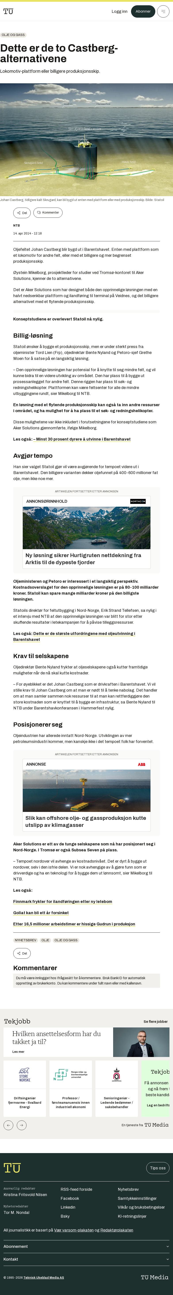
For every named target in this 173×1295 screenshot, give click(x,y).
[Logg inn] (119, 11)
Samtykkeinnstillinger (137, 1198)
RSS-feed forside (76, 1189)
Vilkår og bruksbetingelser (141, 1207)
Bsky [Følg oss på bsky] (65, 1216)
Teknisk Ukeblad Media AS (43, 1277)
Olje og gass (13, 35)
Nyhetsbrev (25, 940)
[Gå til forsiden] (8, 11)
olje (45, 940)
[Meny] (163, 11)
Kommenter (48, 212)
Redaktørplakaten (116, 1230)
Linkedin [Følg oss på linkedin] (68, 1207)
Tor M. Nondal (16, 1212)
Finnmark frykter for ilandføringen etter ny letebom (62, 901)
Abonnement (86, 1246)
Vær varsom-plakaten (74, 1230)
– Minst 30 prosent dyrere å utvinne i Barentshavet (82, 439)
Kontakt (86, 1259)
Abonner (143, 11)
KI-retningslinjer (132, 1216)
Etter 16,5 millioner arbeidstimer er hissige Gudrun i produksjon (74, 924)
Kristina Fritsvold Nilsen (25, 1195)
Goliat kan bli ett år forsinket (41, 913)
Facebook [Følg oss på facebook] (70, 1198)
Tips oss (158, 1168)
